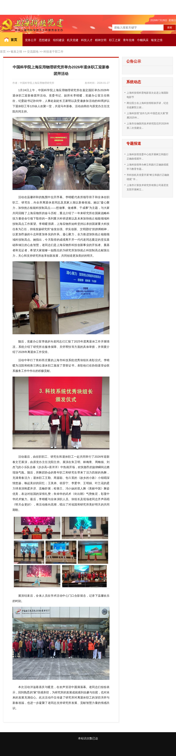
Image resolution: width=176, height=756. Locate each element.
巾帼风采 (143, 40)
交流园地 (32, 51)
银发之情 (156, 40)
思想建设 (44, 40)
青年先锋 (128, 40)
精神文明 (100, 40)
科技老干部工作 (53, 51)
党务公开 (30, 40)
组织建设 (58, 40)
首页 (14, 39)
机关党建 (72, 40)
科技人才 (87, 40)
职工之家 (115, 40)
